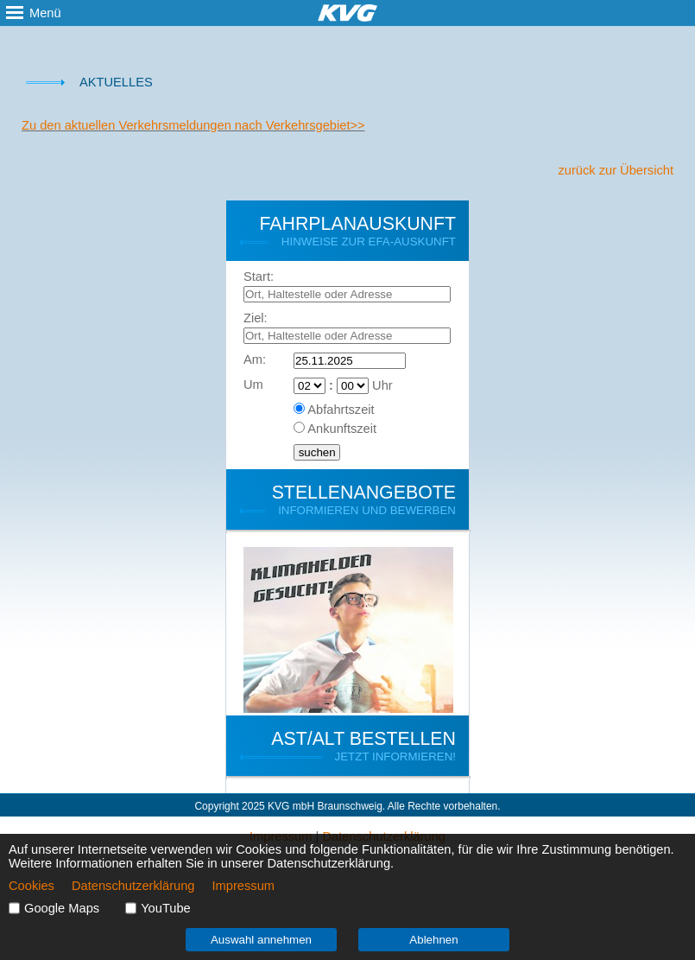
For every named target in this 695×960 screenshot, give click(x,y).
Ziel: (255, 318)
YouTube (166, 908)
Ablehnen (433, 939)
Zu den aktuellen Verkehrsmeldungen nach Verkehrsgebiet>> (193, 125)
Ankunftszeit (341, 428)
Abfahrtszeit (340, 409)
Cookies (31, 886)
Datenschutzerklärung (133, 886)
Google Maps (61, 908)
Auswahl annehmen (261, 939)
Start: (258, 276)
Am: (254, 359)
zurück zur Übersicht (615, 170)
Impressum (243, 886)
